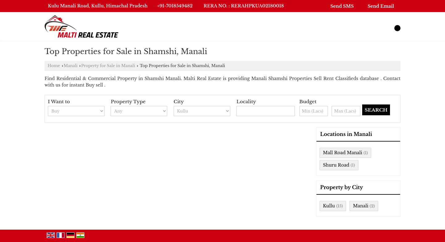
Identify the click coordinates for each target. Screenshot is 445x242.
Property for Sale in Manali (108, 65)
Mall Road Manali (342, 152)
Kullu (329, 206)
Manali (71, 65)
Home (54, 65)
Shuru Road (336, 165)
